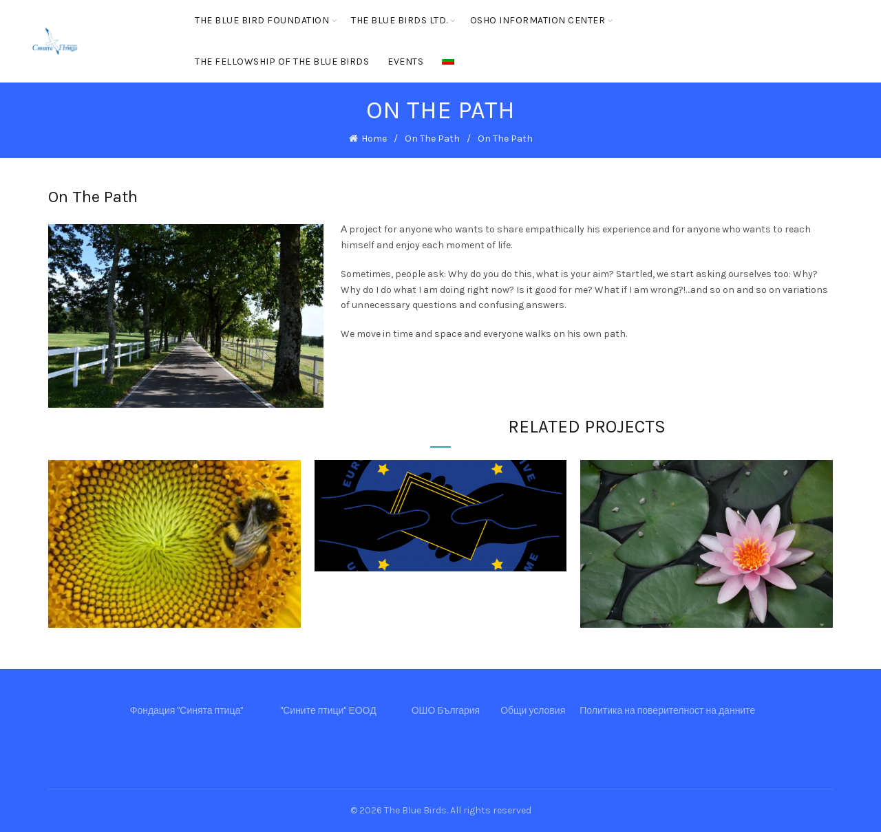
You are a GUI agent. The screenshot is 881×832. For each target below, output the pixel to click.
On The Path (432, 138)
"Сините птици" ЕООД (328, 710)
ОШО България (446, 710)
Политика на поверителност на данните (667, 710)
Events (405, 61)
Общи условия (532, 710)
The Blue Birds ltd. (399, 20)
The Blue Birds (415, 810)
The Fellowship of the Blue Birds (282, 61)
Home (374, 138)
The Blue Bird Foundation (262, 20)
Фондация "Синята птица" (186, 710)
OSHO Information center (538, 20)
